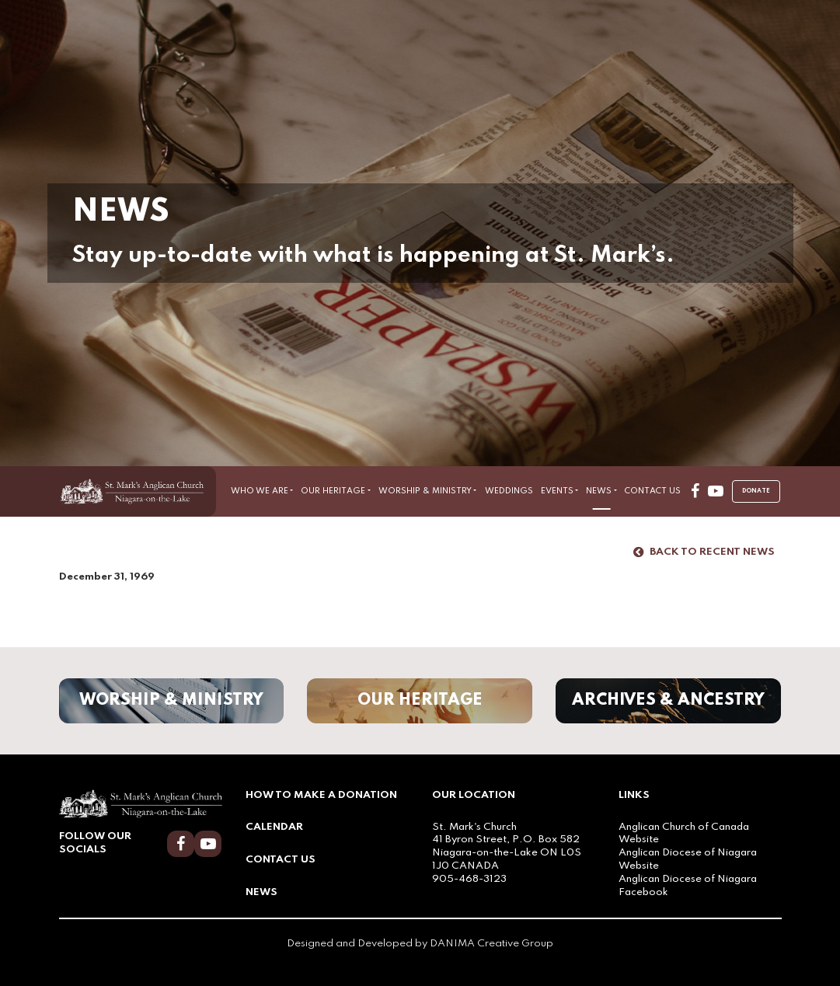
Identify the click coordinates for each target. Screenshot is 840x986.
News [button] (599, 491)
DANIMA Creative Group (491, 944)
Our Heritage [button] (333, 491)
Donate (756, 491)
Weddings (509, 491)
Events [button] (557, 491)
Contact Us (653, 491)
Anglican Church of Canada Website (684, 833)
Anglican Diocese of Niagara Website (688, 859)
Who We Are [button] (259, 491)
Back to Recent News (704, 552)
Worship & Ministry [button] (425, 491)
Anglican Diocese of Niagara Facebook (688, 885)
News (261, 892)
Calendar (274, 827)
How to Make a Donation (321, 795)
